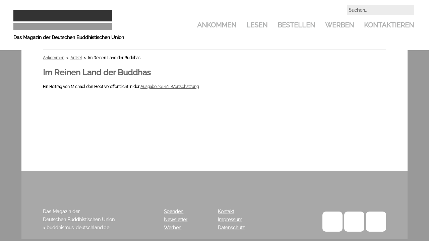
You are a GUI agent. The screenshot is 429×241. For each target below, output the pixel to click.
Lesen (256, 25)
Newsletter (175, 219)
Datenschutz (231, 227)
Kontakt (226, 211)
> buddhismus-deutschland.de (76, 227)
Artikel (76, 58)
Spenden (173, 211)
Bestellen (296, 25)
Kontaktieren (389, 25)
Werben (339, 25)
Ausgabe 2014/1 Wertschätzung (169, 86)
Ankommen (216, 25)
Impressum (230, 219)
